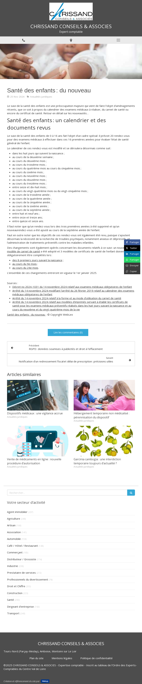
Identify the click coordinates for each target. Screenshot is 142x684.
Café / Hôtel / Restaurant (22, 545)
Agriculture (13, 518)
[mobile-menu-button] (118, 40)
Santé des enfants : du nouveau (26, 314)
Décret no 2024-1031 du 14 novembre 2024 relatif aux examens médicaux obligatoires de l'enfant (72, 286)
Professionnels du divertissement (27, 579)
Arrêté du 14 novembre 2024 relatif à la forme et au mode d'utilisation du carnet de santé (66, 298)
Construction (14, 593)
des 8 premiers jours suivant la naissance (37, 260)
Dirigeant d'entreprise (20, 606)
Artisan (11, 525)
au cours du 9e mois (24, 264)
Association (14, 532)
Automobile (14, 539)
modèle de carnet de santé (23, 251)
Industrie (12, 566)
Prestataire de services (21, 572)
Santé (10, 599)
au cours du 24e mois (25, 267)
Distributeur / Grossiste (21, 559)
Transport (13, 613)
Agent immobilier (17, 512)
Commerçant (15, 552)
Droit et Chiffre (16, 586)
